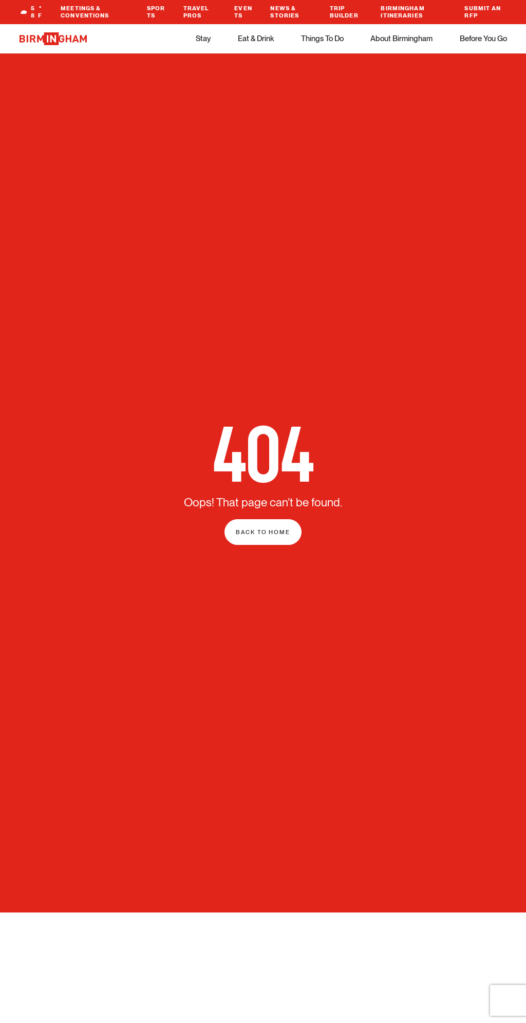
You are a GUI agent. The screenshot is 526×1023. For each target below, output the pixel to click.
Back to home (263, 532)
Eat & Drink (256, 38)
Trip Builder (344, 12)
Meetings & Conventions (85, 12)
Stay (203, 38)
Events (243, 12)
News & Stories (284, 12)
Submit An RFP (482, 12)
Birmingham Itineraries (402, 12)
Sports (156, 12)
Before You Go (483, 38)
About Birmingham (401, 38)
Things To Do (322, 38)
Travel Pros (196, 12)
